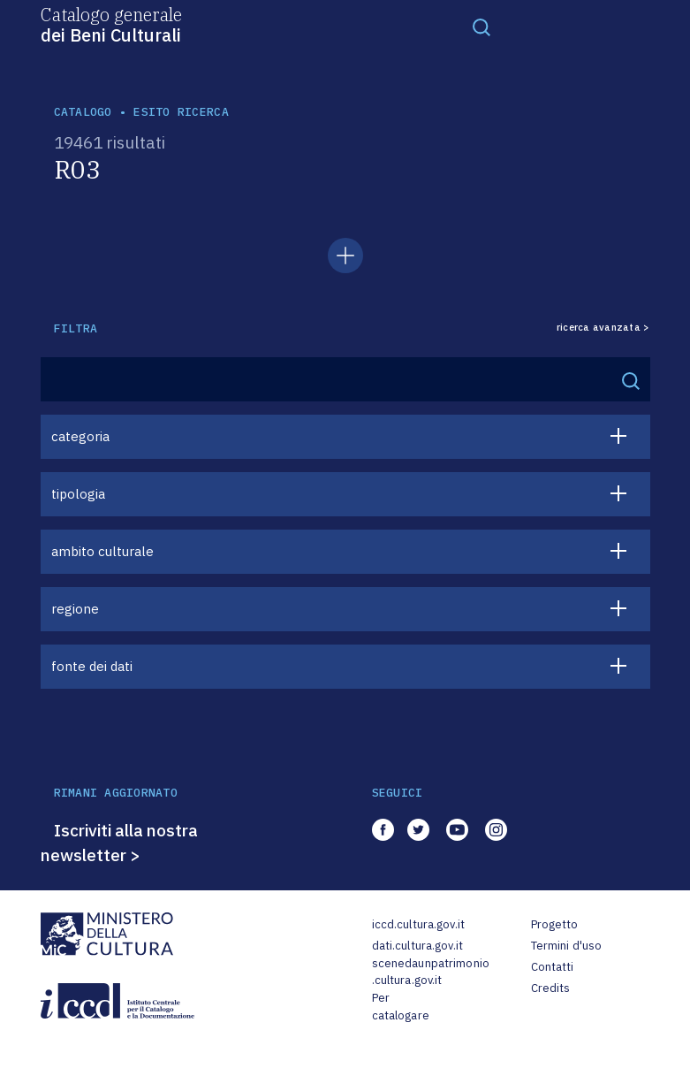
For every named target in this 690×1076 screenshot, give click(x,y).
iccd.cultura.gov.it (418, 924)
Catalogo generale (111, 24)
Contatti (552, 966)
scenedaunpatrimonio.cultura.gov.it (430, 972)
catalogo (83, 111)
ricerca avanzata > (603, 327)
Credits (551, 988)
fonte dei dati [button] (92, 666)
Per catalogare (400, 1006)
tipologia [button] (78, 493)
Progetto (555, 924)
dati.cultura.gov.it (417, 945)
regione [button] (75, 608)
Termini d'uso (567, 945)
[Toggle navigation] (481, 26)
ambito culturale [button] (102, 551)
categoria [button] (80, 436)
